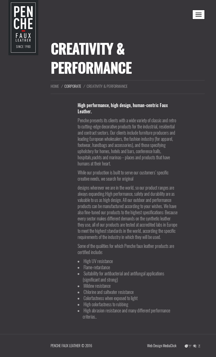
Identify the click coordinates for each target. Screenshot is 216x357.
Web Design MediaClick (161, 345)
